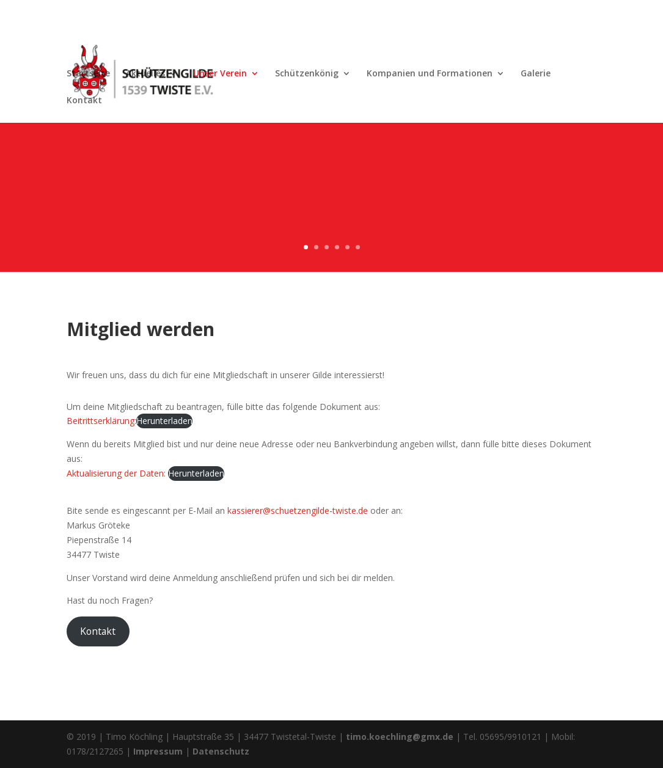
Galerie (536, 74)
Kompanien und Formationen (430, 74)
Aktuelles (145, 74)
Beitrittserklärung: (101, 420)
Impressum (158, 751)
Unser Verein (220, 74)
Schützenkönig (307, 74)
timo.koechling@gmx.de (399, 736)
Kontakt (84, 101)
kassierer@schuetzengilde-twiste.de (297, 510)
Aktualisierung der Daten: (116, 473)
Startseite (88, 74)
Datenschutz (220, 751)
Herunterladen (164, 420)
